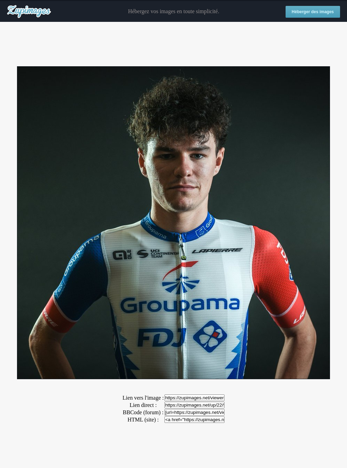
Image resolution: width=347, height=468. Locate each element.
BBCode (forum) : (143, 412)
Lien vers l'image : (143, 398)
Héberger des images (313, 11)
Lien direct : (142, 405)
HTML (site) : (143, 420)
